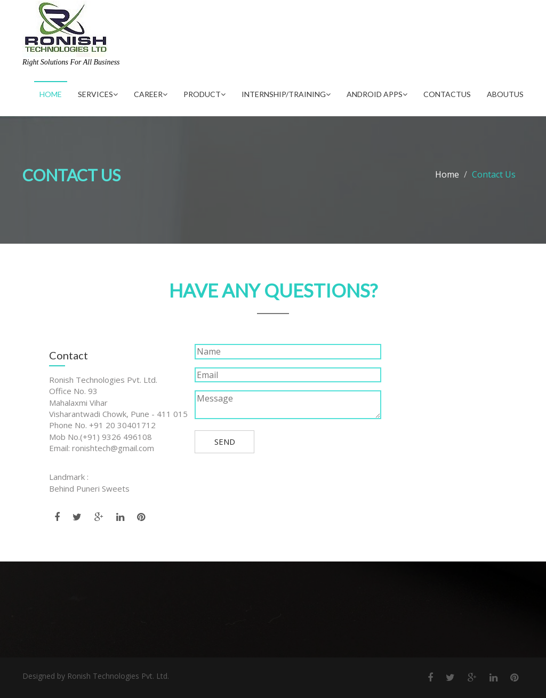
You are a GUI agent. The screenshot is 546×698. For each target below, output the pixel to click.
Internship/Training (286, 94)
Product (204, 94)
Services (98, 94)
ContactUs (447, 94)
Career (150, 94)
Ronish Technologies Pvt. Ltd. (118, 676)
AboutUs (505, 94)
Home (50, 94)
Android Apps (377, 94)
